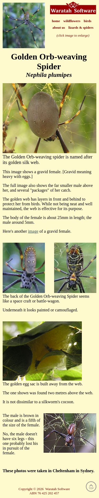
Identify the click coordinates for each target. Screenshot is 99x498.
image (33, 231)
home (56, 21)
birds (87, 21)
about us (59, 27)
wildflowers (71, 21)
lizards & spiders (80, 27)
